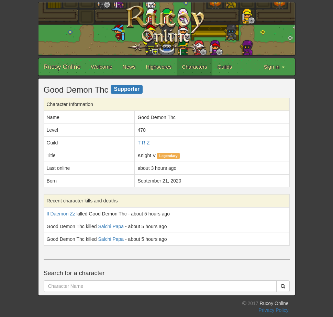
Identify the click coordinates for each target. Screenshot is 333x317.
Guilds (225, 67)
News (129, 67)
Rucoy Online (62, 66)
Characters (194, 67)
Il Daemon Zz (61, 213)
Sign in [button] (274, 67)
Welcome (101, 67)
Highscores (158, 67)
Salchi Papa (111, 226)
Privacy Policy (273, 310)
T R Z (143, 142)
